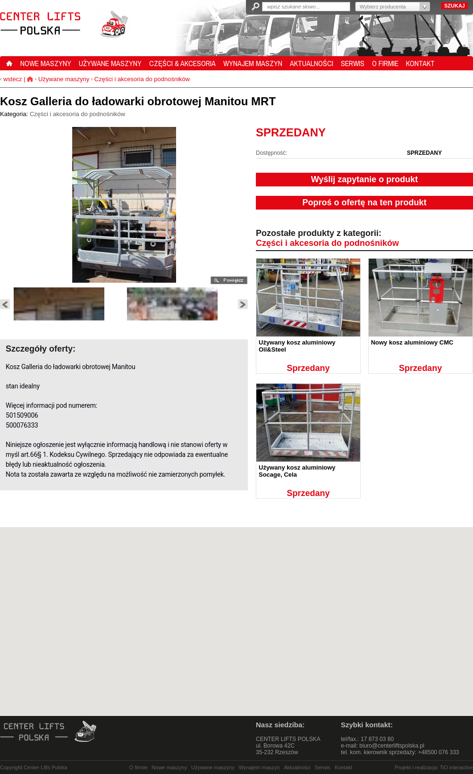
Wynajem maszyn (259, 767)
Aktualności (297, 767)
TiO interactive (456, 767)
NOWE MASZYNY (45, 63)
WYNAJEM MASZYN (252, 63)
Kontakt (343, 767)
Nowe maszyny (169, 767)
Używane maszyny (63, 79)
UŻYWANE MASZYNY (110, 63)
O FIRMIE (385, 63)
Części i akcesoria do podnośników (142, 79)
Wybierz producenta (383, 6)
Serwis (322, 767)
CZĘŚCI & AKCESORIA (182, 63)
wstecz (11, 79)
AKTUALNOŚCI (311, 63)
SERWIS (352, 63)
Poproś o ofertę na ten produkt (364, 202)
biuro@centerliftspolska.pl (391, 745)
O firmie (138, 767)
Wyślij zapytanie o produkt (364, 179)
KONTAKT (420, 63)
